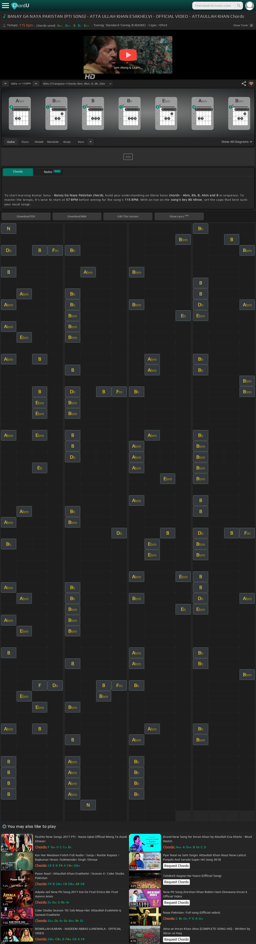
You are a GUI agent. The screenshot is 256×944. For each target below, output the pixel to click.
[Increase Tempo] (36, 83)
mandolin (53, 141)
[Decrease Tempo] (5, 83)
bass (81, 141)
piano (25, 141)
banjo (67, 141)
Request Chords (176, 866)
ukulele (39, 141)
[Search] (238, 6)
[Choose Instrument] (91, 142)
